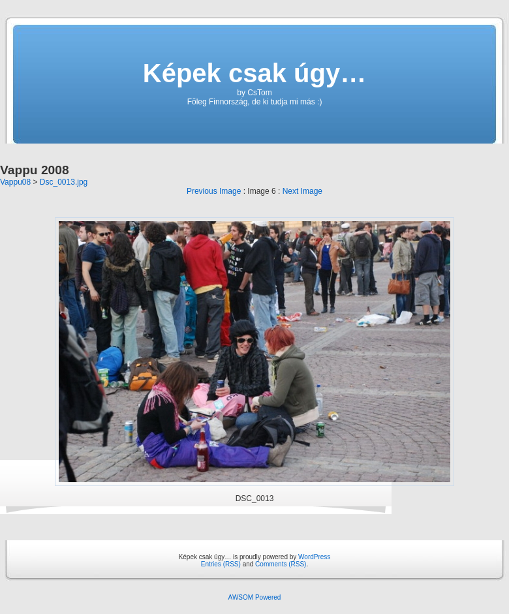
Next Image (302, 191)
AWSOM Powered (254, 597)
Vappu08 (15, 182)
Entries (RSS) (221, 564)
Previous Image (214, 191)
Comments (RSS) (280, 564)
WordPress (314, 556)
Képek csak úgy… (254, 73)
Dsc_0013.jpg (63, 182)
